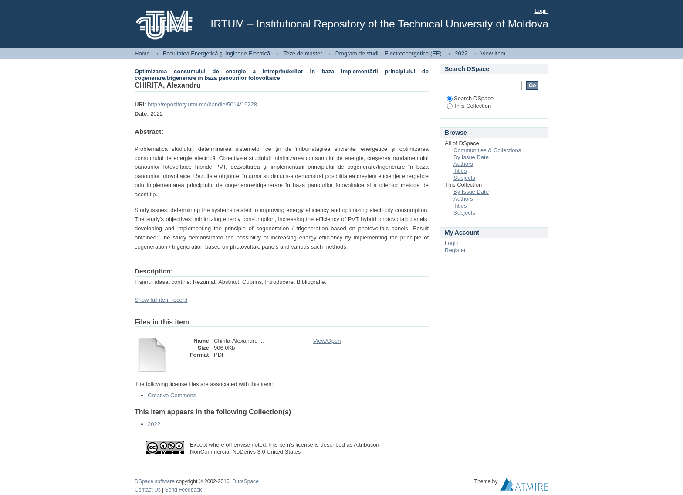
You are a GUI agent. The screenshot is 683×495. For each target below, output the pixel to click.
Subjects (464, 177)
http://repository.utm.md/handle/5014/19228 (202, 104)
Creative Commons (172, 395)
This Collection (469, 105)
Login (541, 10)
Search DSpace (470, 98)
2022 (461, 53)
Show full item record (161, 300)
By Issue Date (471, 157)
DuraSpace (245, 481)
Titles (460, 170)
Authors (463, 163)
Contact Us (148, 490)
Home (142, 53)
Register (455, 250)
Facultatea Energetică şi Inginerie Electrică (216, 53)
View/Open (327, 341)
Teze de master (303, 53)
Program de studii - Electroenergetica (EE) (388, 53)
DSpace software (155, 481)
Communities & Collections (487, 150)
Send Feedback (183, 490)
